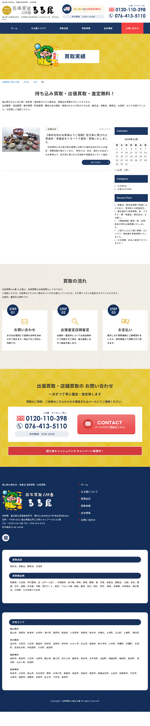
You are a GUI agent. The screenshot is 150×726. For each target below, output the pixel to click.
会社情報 (108, 28)
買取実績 (86, 28)
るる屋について (38, 28)
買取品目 (64, 28)
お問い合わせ (132, 28)
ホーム (14, 28)
